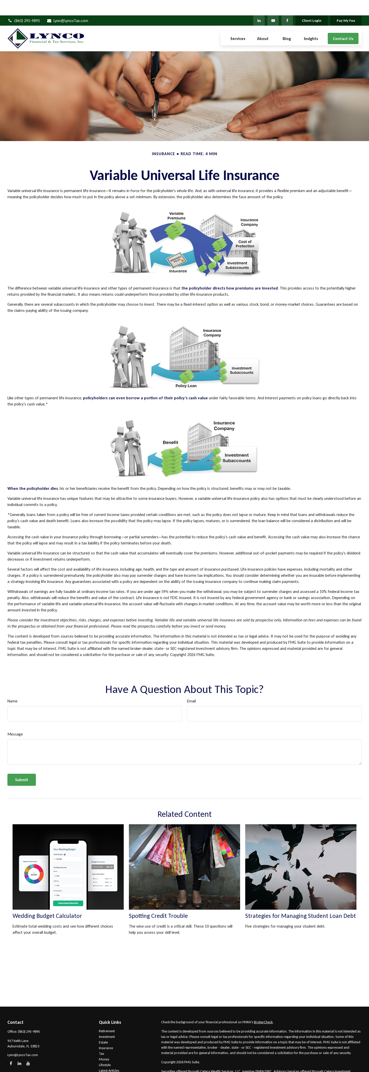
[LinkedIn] (259, 5)
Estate (103, 1027)
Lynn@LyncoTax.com (67, 5)
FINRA (259, 1056)
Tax (101, 1038)
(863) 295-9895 (23, 5)
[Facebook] (287, 5)
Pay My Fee (346, 5)
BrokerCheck (263, 1007)
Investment (107, 1021)
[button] (237, 23)
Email (191, 685)
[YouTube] (273, 5)
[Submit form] (21, 764)
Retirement (107, 1016)
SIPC (268, 1056)
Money (104, 1044)
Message (15, 718)
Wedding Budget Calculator (47, 900)
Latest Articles (109, 1055)
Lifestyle (105, 1049)
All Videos (106, 1061)
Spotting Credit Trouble (158, 900)
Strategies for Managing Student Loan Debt (300, 900)
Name (12, 685)
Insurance (106, 1032)
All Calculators (109, 1066)
